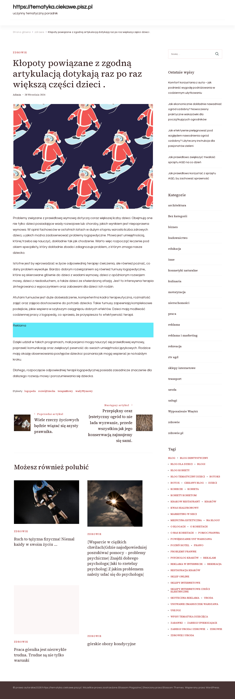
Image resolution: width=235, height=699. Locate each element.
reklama (174, 324)
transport (174, 379)
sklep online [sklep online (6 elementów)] (180, 576)
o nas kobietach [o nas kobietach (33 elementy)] (182, 533)
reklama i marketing (183, 335)
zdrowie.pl (175, 433)
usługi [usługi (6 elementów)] (176, 610)
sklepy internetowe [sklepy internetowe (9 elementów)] (185, 583)
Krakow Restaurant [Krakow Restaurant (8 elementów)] (185, 501)
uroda (172, 390)
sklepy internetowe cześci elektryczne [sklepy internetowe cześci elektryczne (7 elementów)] (190, 590)
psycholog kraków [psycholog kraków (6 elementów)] (185, 558)
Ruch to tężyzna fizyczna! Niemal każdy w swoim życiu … (44, 541)
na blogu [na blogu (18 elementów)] (213, 520)
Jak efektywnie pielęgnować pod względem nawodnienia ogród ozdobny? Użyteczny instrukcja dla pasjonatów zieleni (191, 138)
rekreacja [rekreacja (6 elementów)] (214, 564)
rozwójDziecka (46, 391)
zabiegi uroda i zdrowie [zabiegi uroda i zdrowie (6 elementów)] (188, 629)
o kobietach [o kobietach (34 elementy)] (199, 526)
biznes (173, 227)
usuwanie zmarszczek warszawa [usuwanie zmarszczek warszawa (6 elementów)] (194, 604)
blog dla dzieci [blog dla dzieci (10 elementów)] (182, 464)
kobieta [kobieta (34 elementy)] (193, 489)
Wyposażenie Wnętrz (183, 411)
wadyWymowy (84, 391)
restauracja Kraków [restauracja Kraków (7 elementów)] (185, 570)
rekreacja (175, 346)
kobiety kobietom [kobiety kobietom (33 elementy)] (184, 495)
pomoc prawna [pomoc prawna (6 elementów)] (209, 533)
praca (172, 314)
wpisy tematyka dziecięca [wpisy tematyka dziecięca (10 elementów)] (189, 616)
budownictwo (177, 238)
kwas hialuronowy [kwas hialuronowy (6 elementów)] (185, 508)
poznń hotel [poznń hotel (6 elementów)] (180, 545)
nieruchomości (178, 303)
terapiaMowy (65, 391)
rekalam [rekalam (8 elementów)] (209, 558)
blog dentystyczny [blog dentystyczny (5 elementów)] (194, 458)
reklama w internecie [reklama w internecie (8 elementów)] (187, 564)
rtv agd (173, 357)
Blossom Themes (173, 687)
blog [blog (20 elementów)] (171, 458)
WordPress (212, 687)
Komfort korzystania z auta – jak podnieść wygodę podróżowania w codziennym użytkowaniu (191, 87)
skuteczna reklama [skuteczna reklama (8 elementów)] (185, 598)
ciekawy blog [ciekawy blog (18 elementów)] (194, 483)
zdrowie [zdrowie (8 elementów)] (216, 629)
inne (171, 259)
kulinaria (174, 281)
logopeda (30, 391)
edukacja (174, 249)
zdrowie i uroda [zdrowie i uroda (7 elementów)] (182, 635)
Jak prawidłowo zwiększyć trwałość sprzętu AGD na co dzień (191, 160)
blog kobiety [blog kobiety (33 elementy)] (180, 470)
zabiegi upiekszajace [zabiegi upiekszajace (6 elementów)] (202, 623)
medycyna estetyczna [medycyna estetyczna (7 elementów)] (186, 520)
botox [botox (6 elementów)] (175, 483)
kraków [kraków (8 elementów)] (210, 501)
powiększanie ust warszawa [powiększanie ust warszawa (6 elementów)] (191, 539)
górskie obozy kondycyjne (111, 643)
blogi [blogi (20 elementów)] (201, 464)
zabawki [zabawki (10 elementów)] (177, 623)
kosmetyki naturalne (183, 270)
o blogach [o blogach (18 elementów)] (178, 526)
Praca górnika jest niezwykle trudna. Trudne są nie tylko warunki (40, 655)
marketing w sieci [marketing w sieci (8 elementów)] (184, 514)
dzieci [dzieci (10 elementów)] (212, 483)
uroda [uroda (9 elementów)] (208, 598)
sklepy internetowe (182, 368)
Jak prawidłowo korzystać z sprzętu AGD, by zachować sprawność (192, 176)
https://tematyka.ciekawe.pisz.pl (52, 7)
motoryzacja (177, 292)
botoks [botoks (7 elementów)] (214, 476)
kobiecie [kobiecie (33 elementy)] (177, 489)
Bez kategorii (177, 216)
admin (17, 94)
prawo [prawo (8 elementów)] (198, 545)
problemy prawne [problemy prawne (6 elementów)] (183, 551)
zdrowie (20, 52)
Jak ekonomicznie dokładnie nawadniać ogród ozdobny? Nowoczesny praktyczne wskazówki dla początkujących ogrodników (195, 112)
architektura (177, 205)
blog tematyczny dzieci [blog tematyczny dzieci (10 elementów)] (188, 476)
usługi (172, 400)
